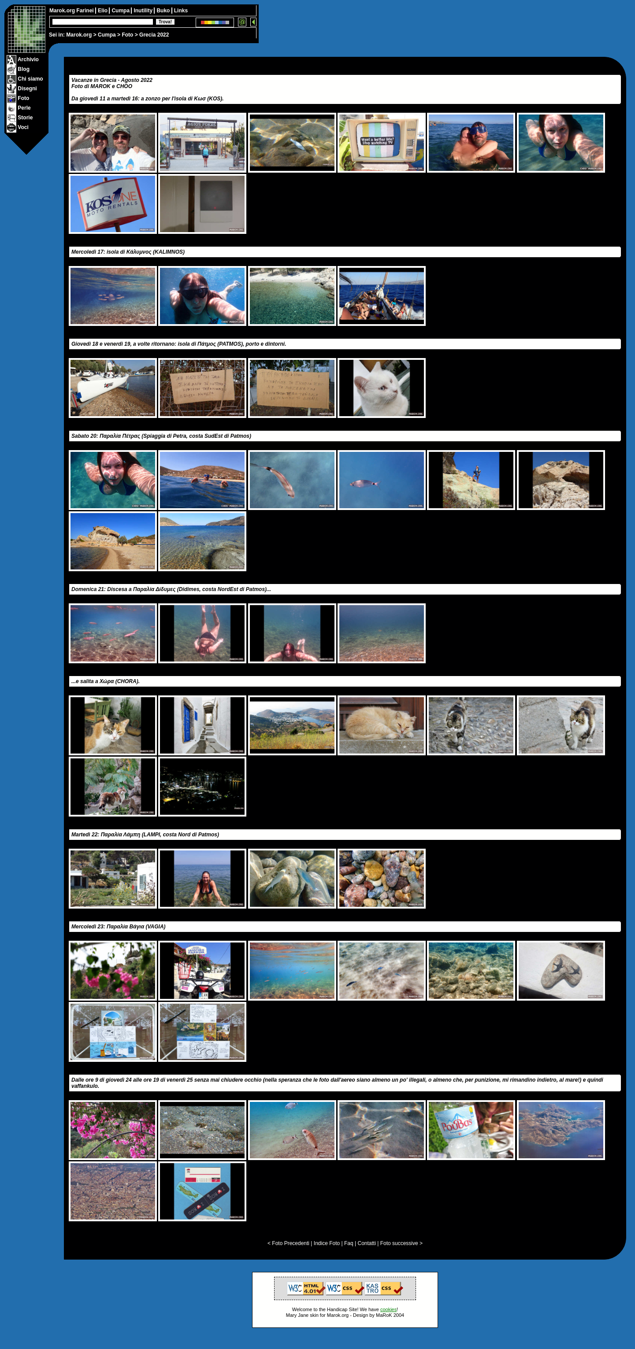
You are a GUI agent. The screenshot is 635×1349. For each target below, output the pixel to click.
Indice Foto (327, 1243)
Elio (103, 10)
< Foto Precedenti (288, 1243)
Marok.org (79, 35)
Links (181, 10)
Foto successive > (401, 1243)
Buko (163, 10)
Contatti (366, 1243)
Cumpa (107, 35)
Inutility (144, 10)
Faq (348, 1243)
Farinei (85, 10)
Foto (127, 35)
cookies (388, 1309)
